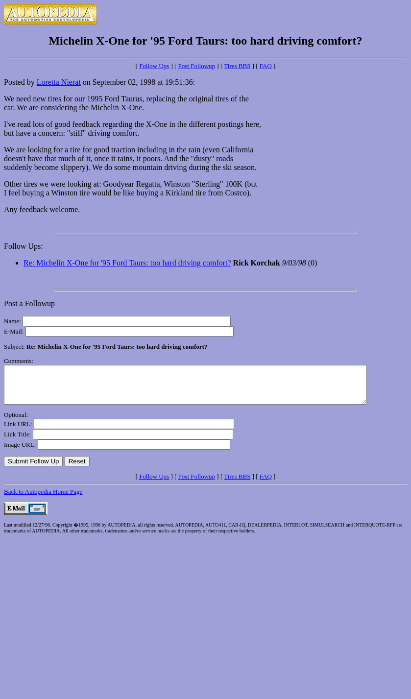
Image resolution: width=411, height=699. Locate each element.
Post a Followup (29, 303)
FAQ (266, 66)
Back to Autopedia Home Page (43, 499)
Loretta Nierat (59, 82)
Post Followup (197, 66)
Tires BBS (237, 66)
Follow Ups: (23, 246)
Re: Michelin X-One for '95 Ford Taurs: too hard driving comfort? (127, 263)
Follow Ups (154, 66)
